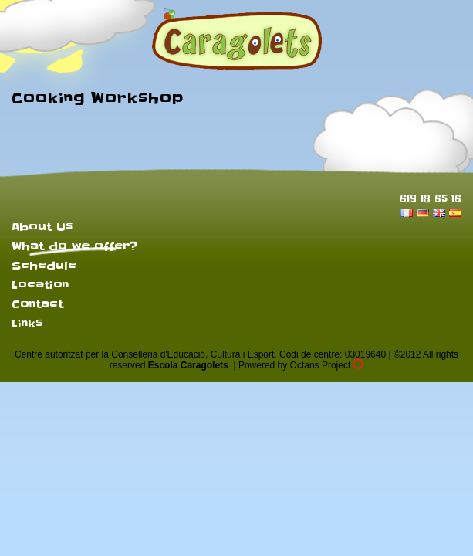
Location (40, 285)
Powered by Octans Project (300, 365)
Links (27, 323)
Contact (37, 304)
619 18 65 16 (430, 198)
